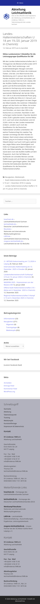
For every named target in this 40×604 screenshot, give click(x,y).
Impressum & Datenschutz (14, 426)
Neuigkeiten (9, 177)
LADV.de (7, 236)
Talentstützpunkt (10, 415)
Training (7, 417)
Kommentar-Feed (10, 389)
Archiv (6, 343)
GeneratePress (20, 601)
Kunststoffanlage (10, 423)
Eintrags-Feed (9, 386)
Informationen (9, 318)
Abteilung (7, 412)
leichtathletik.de (10, 224)
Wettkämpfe (19, 177)
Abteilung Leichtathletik (21, 11)
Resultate (7, 229)
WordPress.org (9, 391)
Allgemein (10, 324)
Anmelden (8, 383)
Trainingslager (11, 327)
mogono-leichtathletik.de (13, 241)
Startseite (7, 409)
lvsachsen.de (8, 219)
